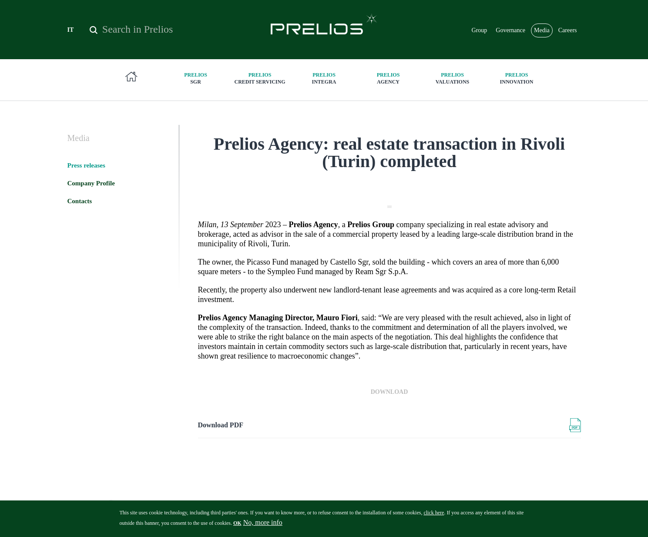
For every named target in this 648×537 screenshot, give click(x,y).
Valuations (452, 78)
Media (542, 30)
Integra (324, 78)
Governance (510, 30)
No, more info (262, 525)
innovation (516, 78)
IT (70, 30)
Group (479, 30)
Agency (388, 78)
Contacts (79, 201)
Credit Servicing (260, 78)
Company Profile (91, 183)
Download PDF (220, 425)
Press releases (86, 165)
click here (433, 516)
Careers (567, 30)
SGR (196, 78)
